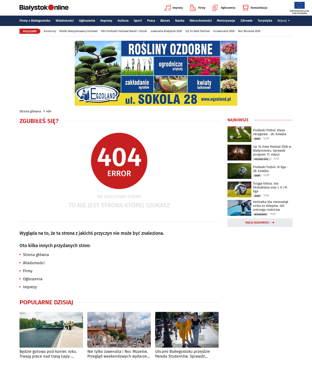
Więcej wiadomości (257, 222)
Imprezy (173, 8)
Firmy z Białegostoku (35, 21)
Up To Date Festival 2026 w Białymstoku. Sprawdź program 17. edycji (272, 150)
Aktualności (260, 214)
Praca (151, 21)
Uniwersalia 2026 (224, 31)
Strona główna (30, 111)
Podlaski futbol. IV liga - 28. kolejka (270, 169)
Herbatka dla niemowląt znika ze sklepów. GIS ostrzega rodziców (270, 206)
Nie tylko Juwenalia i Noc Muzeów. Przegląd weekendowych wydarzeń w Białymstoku (118, 354)
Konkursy (50, 31)
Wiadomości (65, 21)
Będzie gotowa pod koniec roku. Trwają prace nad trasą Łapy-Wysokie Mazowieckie (48, 354)
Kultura (123, 21)
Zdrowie (246, 21)
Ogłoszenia (224, 8)
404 (48, 111)
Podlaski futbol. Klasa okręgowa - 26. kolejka (269, 132)
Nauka (179, 21)
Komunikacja (254, 8)
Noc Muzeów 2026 (249, 31)
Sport (138, 21)
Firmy (197, 8)
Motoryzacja (226, 21)
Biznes (165, 21)
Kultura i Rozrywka (263, 159)
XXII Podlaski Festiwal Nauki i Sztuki (124, 31)
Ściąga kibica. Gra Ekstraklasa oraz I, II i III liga (270, 187)
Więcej (283, 21)
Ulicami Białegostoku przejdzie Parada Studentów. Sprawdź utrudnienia (182, 354)
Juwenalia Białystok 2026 (166, 31)
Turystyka (265, 21)
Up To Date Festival (197, 31)
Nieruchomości (201, 21)
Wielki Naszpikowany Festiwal (78, 31)
